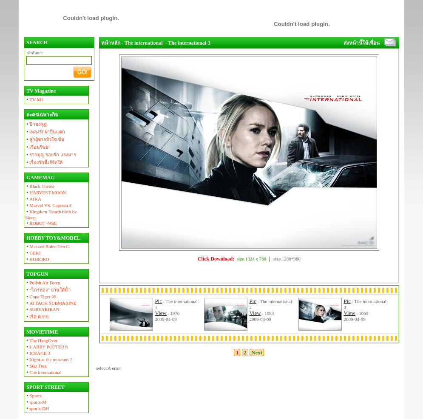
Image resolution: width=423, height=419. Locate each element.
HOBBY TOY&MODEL (52, 238)
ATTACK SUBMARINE (50, 303)
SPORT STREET (45, 387)
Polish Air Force (42, 282)
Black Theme (39, 186)
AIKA (33, 198)
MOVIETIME (41, 332)
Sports (33, 395)
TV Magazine (40, 91)
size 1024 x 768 (251, 258)
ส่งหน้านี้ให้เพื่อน (362, 43)
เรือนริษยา (38, 147)
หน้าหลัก (110, 43)
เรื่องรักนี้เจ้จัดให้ (43, 162)
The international (43, 372)
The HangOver (41, 340)
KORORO (37, 259)
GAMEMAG (40, 178)
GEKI (32, 252)
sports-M (35, 402)
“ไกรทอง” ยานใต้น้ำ (48, 289)
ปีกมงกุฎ (35, 124)
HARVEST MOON (45, 192)
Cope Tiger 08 (40, 296)
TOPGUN (36, 274)
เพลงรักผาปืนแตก (45, 131)
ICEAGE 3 (37, 353)
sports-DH (37, 408)
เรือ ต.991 (37, 316)
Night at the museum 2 (48, 359)
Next (257, 352)
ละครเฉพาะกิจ (41, 115)
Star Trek (36, 365)
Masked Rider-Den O (47, 246)
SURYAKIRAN (42, 309)
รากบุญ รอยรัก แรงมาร (50, 154)
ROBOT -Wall (41, 223)
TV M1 (34, 99)
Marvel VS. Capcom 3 (48, 205)
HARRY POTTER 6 (46, 346)
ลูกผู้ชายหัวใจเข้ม (44, 139)
